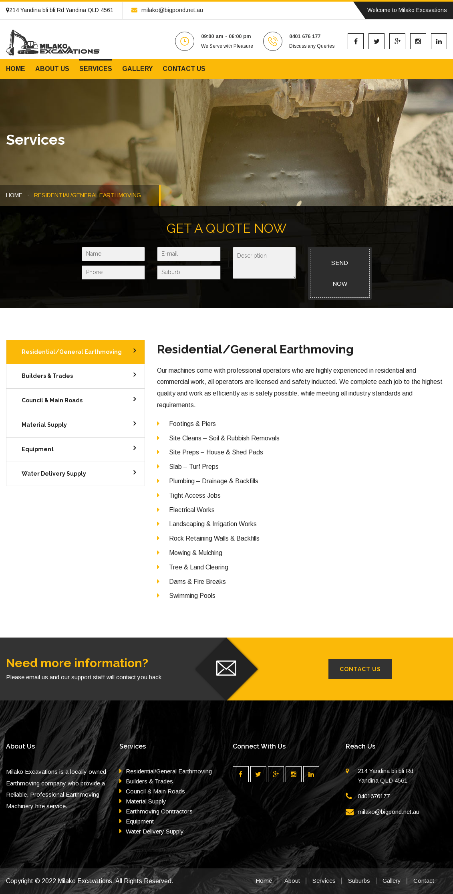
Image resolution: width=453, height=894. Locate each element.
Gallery (137, 68)
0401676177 (374, 796)
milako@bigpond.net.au (167, 9)
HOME (14, 195)
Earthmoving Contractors (159, 811)
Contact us (184, 68)
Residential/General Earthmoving (72, 352)
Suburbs (359, 880)
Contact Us (360, 669)
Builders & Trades (47, 376)
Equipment (38, 449)
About (292, 880)
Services (95, 68)
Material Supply (44, 425)
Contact (423, 880)
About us (52, 68)
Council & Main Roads (52, 400)
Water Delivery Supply (54, 473)
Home (15, 68)
